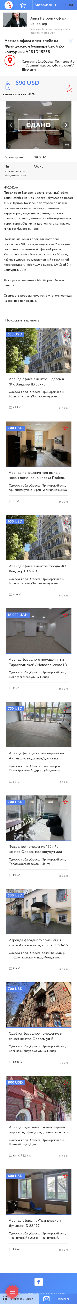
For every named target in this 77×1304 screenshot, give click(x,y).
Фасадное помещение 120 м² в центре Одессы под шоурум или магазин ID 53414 (35, 852)
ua (64, 5)
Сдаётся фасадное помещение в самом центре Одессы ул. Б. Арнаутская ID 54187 (35, 1039)
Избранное (23, 5)
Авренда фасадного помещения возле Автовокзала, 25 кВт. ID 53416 (38, 942)
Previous (11, 125)
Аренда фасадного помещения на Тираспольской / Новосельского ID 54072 (38, 665)
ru (71, 5)
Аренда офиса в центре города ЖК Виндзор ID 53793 (38, 569)
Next (66, 125)
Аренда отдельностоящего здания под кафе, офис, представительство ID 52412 (38, 1132)
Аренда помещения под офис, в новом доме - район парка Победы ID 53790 (37, 478)
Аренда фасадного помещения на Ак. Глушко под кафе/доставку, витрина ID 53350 (36, 758)
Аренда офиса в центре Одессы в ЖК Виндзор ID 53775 (36, 381)
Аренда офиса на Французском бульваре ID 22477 (35, 1223)
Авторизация (45, 5)
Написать (63, 1299)
